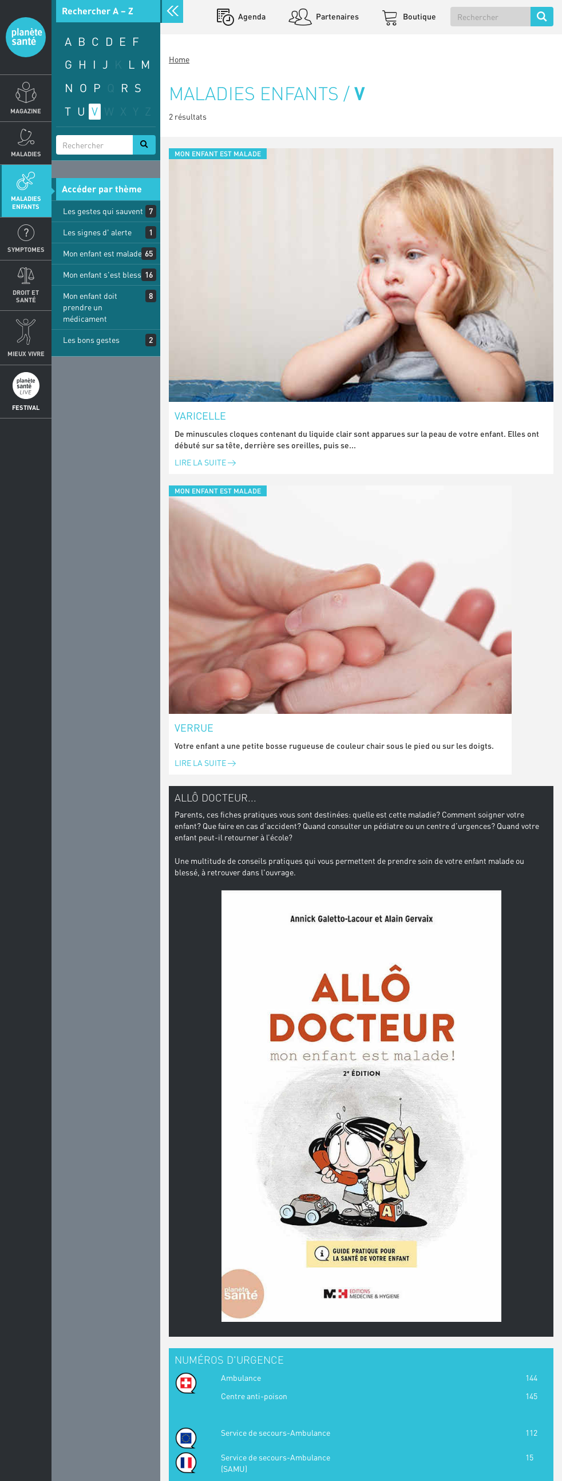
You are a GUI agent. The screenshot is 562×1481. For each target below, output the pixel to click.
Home (179, 59)
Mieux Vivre (26, 353)
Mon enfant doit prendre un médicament (90, 307)
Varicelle (200, 415)
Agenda (251, 16)
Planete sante (26, 37)
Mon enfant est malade (102, 253)
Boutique (418, 16)
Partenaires (336, 16)
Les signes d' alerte (97, 232)
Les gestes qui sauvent (103, 211)
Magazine (25, 110)
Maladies (26, 153)
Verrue (194, 727)
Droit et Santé (26, 296)
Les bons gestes (91, 340)
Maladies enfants (26, 202)
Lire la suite (205, 462)
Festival (25, 407)
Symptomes (26, 249)
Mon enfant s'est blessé (104, 274)
